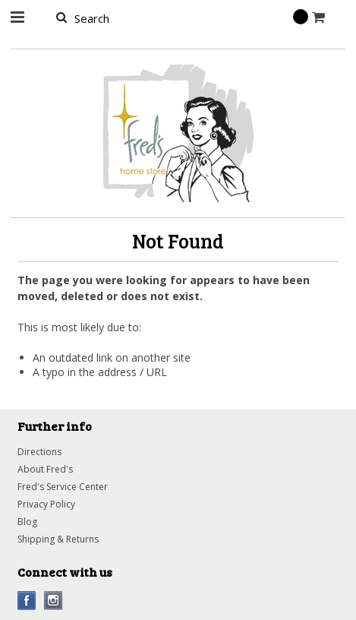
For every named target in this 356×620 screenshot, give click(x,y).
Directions (39, 451)
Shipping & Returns (58, 539)
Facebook (26, 600)
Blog (27, 521)
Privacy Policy (46, 504)
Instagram (53, 600)
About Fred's (45, 469)
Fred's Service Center (62, 486)
